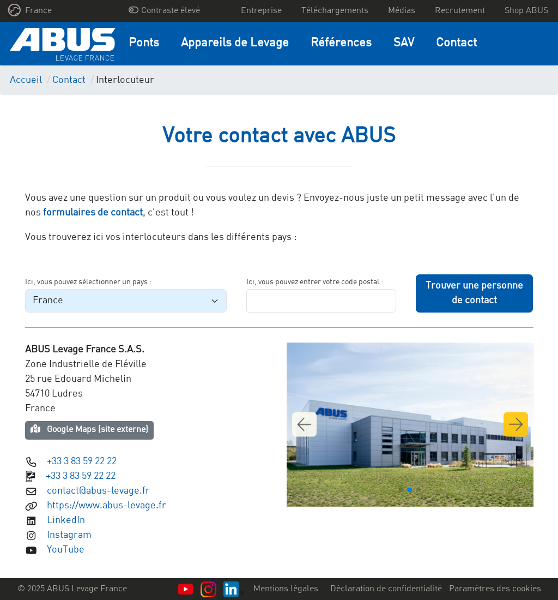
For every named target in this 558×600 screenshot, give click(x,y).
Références (341, 43)
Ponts (144, 43)
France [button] (30, 10)
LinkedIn (66, 520)
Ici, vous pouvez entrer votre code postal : (314, 282)
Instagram (69, 535)
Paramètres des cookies (495, 589)
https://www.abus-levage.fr (106, 506)
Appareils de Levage (235, 43)
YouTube (65, 550)
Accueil (26, 80)
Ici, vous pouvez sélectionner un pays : (88, 282)
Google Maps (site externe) (90, 429)
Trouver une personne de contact (474, 293)
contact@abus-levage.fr (98, 491)
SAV (403, 43)
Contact (456, 43)
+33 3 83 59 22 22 (82, 461)
